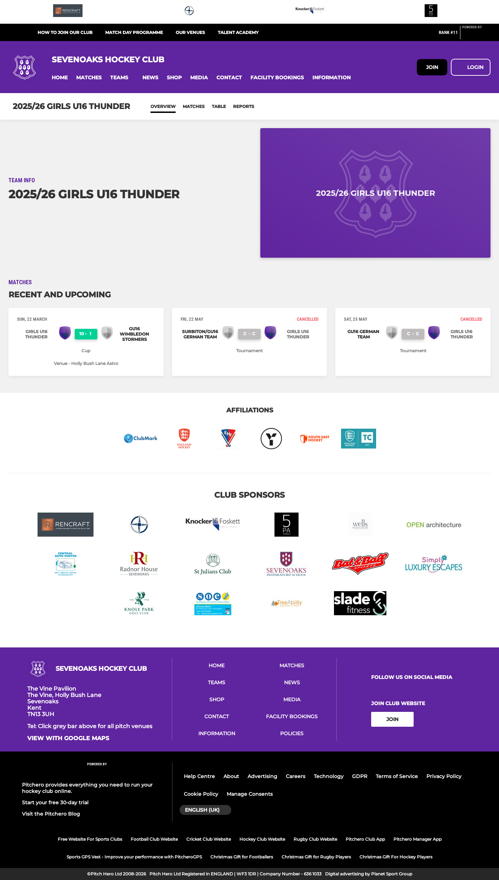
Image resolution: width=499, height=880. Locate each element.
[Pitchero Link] (476, 35)
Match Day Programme (134, 32)
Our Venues (190, 32)
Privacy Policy (443, 776)
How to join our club (65, 32)
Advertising (262, 776)
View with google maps (68, 738)
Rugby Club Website (315, 839)
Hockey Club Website (262, 839)
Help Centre (199, 776)
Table (219, 106)
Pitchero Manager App (417, 839)
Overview (163, 106)
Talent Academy (238, 32)
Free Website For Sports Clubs (90, 839)
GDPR (359, 776)
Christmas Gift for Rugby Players (316, 856)
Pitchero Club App (365, 839)
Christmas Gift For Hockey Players (395, 856)
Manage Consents (250, 794)
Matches (194, 106)
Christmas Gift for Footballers (241, 856)
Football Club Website (154, 839)
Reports (243, 106)
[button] (59, 78)
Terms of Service (397, 776)
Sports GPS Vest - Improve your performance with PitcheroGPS (134, 856)
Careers (295, 776)
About (231, 776)
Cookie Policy (201, 794)
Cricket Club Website (208, 839)
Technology (329, 776)
